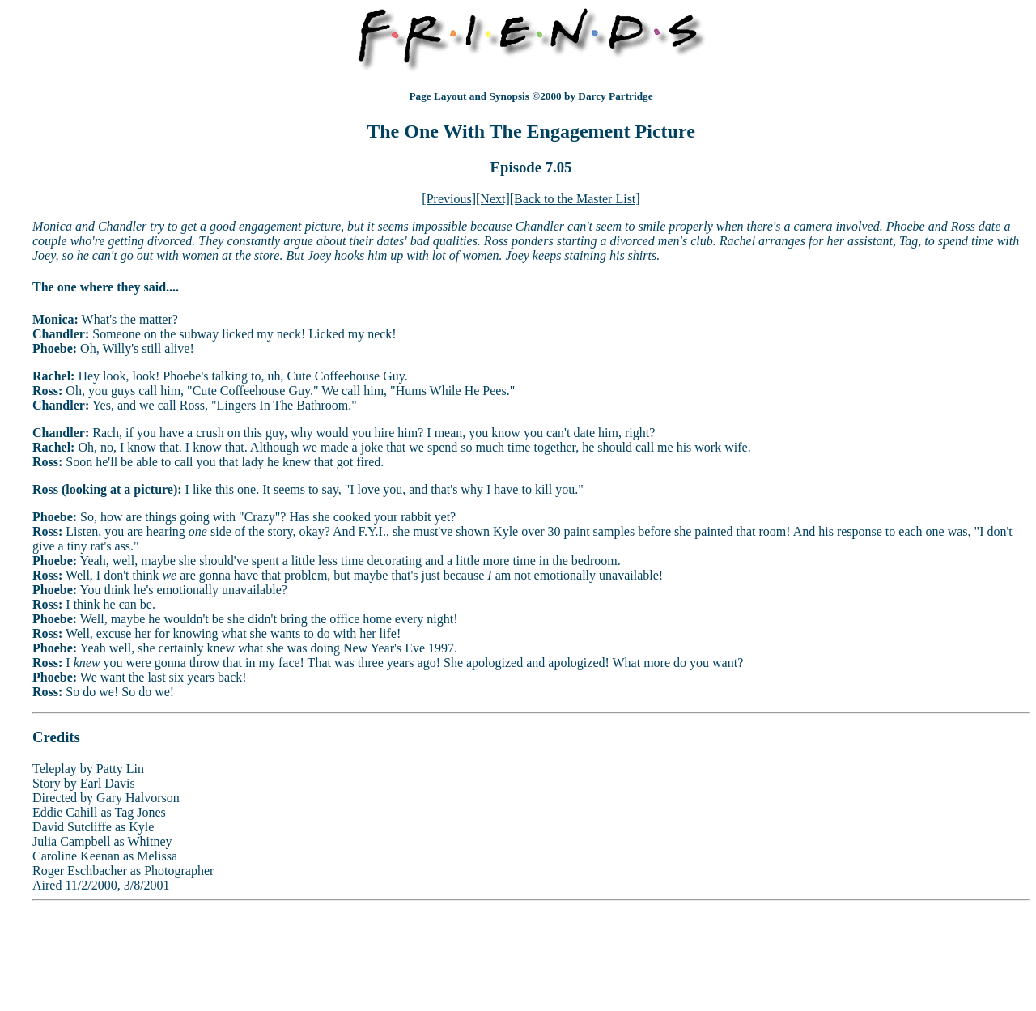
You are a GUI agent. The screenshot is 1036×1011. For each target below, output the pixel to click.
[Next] (493, 199)
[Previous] (449, 199)
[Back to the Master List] (575, 199)
